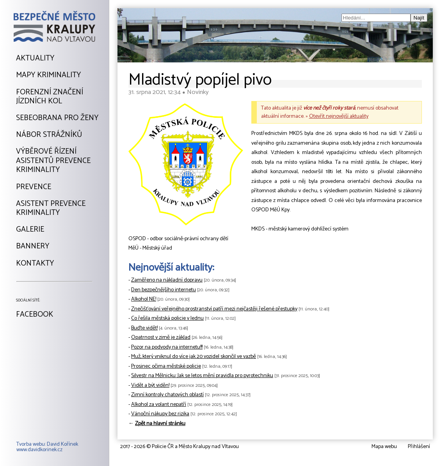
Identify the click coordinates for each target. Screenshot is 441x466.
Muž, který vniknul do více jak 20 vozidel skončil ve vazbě (193, 356)
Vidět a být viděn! (150, 385)
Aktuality (35, 58)
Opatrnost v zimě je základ (160, 337)
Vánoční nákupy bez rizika (160, 413)
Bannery (32, 246)
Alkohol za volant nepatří (158, 404)
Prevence (33, 187)
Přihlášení (419, 446)
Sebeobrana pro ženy (57, 118)
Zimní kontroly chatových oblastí (167, 394)
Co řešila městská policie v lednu (167, 318)
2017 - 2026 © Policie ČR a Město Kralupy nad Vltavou (179, 446)
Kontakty (35, 263)
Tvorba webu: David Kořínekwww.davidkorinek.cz (47, 447)
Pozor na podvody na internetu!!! (167, 347)
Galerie (30, 229)
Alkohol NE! (143, 299)
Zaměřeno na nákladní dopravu (167, 280)
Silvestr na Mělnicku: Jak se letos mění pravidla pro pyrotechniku (202, 375)
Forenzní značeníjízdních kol (49, 97)
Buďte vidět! (144, 328)
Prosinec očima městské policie (166, 366)
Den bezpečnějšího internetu (163, 289)
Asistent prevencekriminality (50, 208)
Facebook (34, 314)
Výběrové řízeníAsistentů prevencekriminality (53, 161)
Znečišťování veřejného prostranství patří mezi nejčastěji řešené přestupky (214, 309)
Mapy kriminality (48, 75)
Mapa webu (384, 446)
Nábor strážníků (49, 135)
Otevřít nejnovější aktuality (338, 116)
